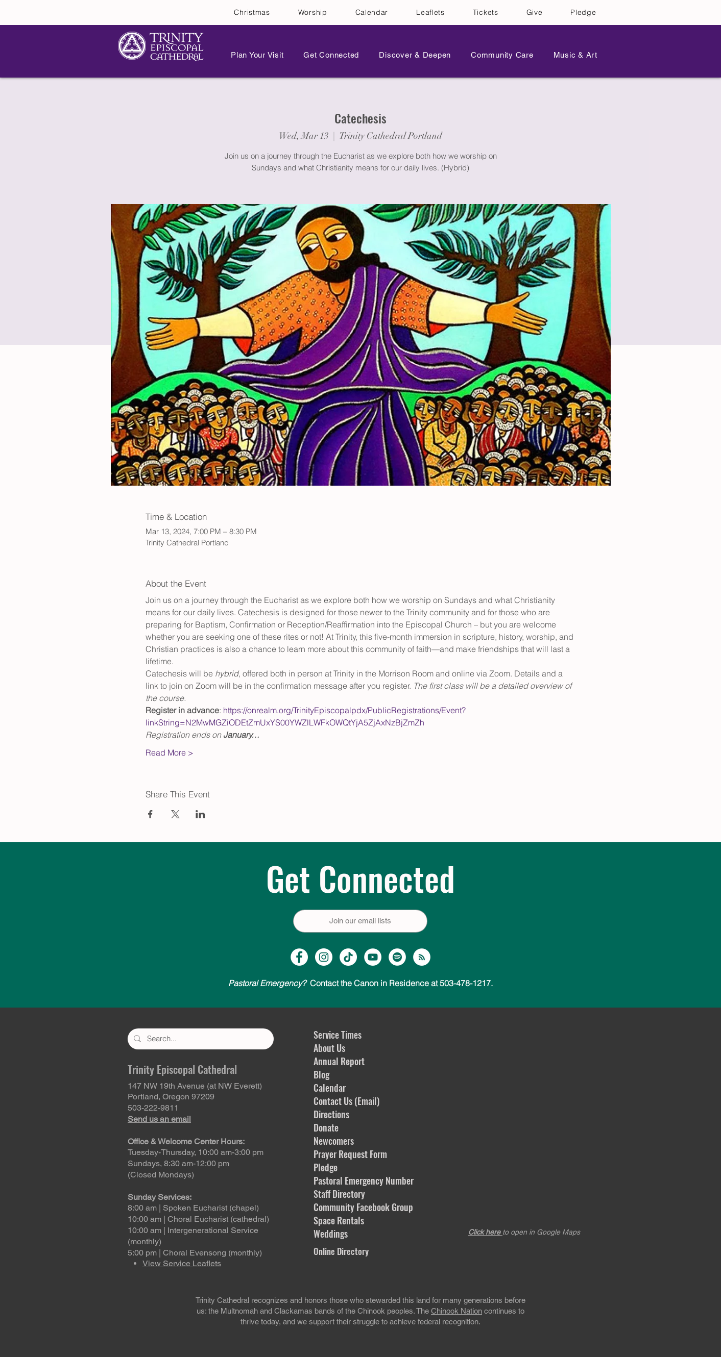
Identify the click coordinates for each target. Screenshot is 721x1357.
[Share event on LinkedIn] (200, 814)
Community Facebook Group (363, 1207)
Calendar (330, 1087)
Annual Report (339, 1061)
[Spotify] (397, 957)
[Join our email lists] (360, 921)
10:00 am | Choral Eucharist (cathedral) (198, 1219)
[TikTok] (348, 957)
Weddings (331, 1233)
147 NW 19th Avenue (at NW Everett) (195, 1086)
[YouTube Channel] (372, 957)
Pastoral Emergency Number (364, 1180)
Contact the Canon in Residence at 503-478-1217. (360, 983)
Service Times (338, 1034)
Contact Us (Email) (346, 1101)
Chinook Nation (456, 1310)
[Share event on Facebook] (150, 814)
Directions (331, 1114)
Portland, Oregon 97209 (171, 1096)
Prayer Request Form (350, 1154)
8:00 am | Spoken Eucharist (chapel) (193, 1208)
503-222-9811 (153, 1108)
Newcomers (334, 1140)
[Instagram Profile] (323, 957)
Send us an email (159, 1119)
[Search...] (199, 1038)
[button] (254, 55)
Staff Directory (339, 1193)
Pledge (326, 1167)
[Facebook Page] (299, 957)
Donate (326, 1127)
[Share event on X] (175, 814)
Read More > (170, 752)
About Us (329, 1047)
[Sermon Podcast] (421, 957)
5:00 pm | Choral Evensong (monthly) (195, 1253)
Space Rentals (339, 1220)
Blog (321, 1074)
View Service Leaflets (181, 1263)
